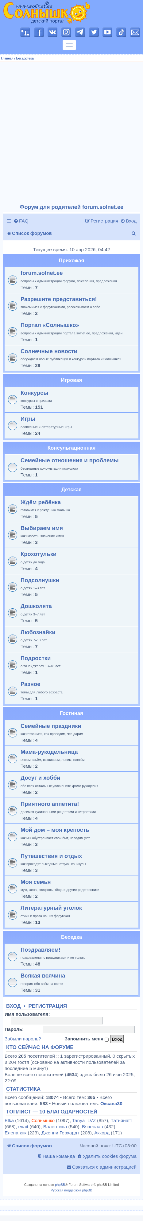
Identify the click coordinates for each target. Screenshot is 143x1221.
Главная (7, 58)
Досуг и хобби (40, 777)
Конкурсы (34, 393)
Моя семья (36, 882)
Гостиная (71, 713)
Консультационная (71, 448)
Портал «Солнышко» (50, 325)
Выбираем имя (42, 528)
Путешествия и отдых (51, 856)
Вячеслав (92, 1126)
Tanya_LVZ (84, 1120)
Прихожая (71, 260)
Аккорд (102, 1132)
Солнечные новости (49, 351)
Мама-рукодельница (49, 752)
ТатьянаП (121, 1120)
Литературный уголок (51, 908)
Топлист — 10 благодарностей (51, 1112)
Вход (13, 1006)
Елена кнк (15, 1132)
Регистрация (48, 1006)
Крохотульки (38, 554)
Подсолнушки (40, 580)
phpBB (60, 1184)
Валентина (55, 1126)
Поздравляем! (40, 949)
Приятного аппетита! (50, 804)
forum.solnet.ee (42, 273)
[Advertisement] (69, 133)
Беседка (71, 937)
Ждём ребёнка (41, 502)
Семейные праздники (51, 726)
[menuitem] (21, 221)
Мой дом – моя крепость (55, 830)
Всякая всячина (43, 975)
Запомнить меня (86, 1039)
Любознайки (38, 632)
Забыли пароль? (23, 1038)
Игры (28, 418)
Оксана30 (111, 1103)
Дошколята (36, 606)
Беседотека (24, 58)
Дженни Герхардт (60, 1132)
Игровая (71, 380)
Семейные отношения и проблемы (69, 460)
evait (23, 1126)
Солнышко (43, 1120)
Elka (9, 1120)
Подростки (36, 658)
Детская (71, 489)
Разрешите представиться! (59, 299)
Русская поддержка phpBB (71, 1190)
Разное (30, 684)
